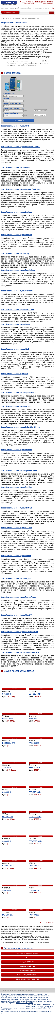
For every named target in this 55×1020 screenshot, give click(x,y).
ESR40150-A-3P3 (9, 866)
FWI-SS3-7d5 (7, 718)
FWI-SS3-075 (34, 866)
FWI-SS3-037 (7, 817)
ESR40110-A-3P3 (35, 841)
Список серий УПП (27, 966)
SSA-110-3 (6, 694)
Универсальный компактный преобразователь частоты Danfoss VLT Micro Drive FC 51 (25, 1009)
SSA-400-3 (6, 841)
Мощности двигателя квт (27, 975)
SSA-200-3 (6, 768)
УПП (27, 957)
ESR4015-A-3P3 (35, 694)
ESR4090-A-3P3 (35, 817)
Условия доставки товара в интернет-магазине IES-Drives (28, 61)
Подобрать (19, 120)
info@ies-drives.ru (43, 999)
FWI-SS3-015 (34, 743)
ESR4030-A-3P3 (8, 743)
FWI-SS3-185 (7, 915)
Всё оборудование (27, 970)
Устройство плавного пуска (27, 953)
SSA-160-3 (33, 718)
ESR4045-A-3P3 (35, 768)
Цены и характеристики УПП (27, 979)
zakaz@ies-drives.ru (44, 2)
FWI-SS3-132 (34, 890)
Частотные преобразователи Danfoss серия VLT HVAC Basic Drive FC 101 (26, 1012)
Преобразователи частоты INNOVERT (40, 1006)
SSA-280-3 (6, 792)
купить (14, 689)
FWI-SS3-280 (34, 915)
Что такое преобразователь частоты (41, 1004)
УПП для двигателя (27, 962)
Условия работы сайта (24, 1003)
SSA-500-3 (6, 890)
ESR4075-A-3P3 (35, 792)
